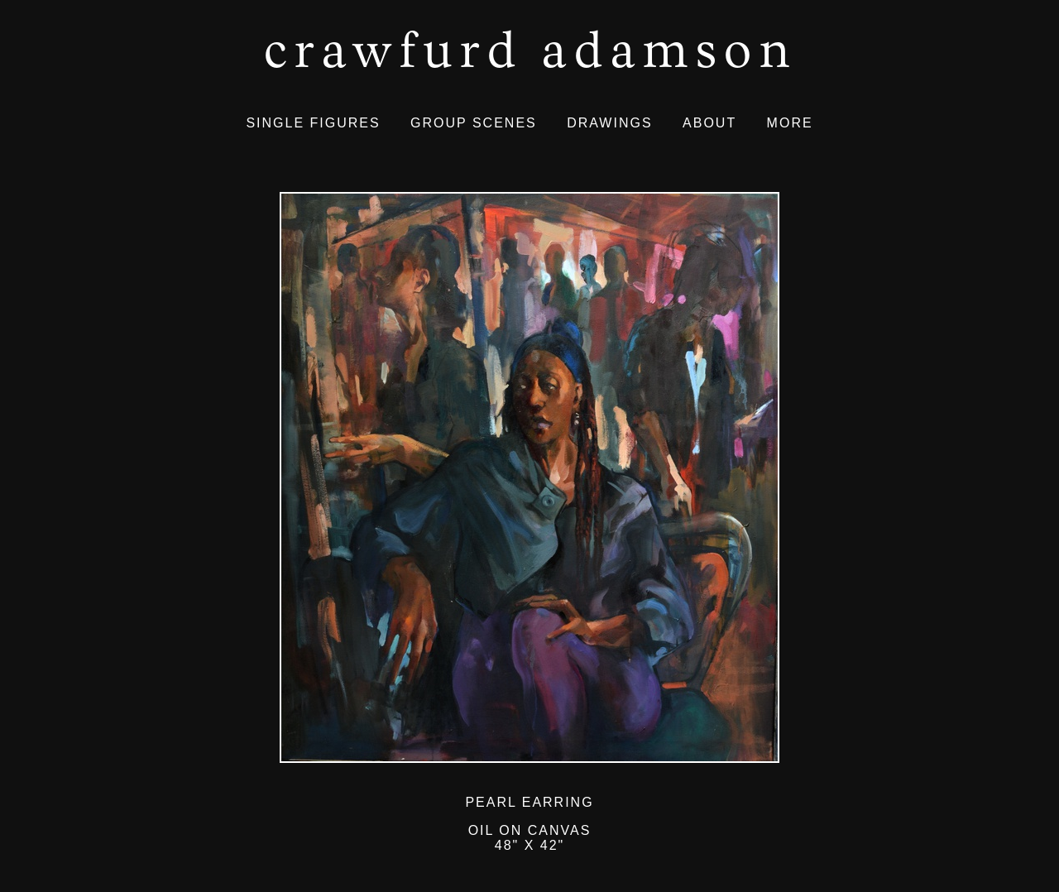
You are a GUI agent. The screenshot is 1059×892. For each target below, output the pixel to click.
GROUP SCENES (473, 123)
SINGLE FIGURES (313, 123)
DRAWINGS (609, 123)
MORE (790, 123)
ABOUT (709, 123)
